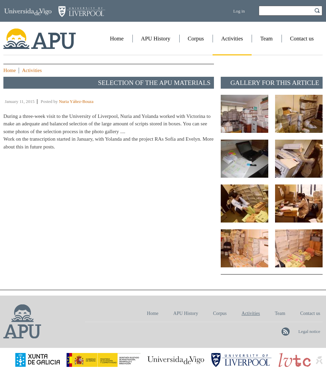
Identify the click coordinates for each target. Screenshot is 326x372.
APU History (155, 38)
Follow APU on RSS (286, 331)
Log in (239, 11)
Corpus (196, 38)
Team (266, 38)
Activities (232, 38)
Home (117, 38)
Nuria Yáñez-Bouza (76, 101)
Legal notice (309, 331)
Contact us (302, 38)
